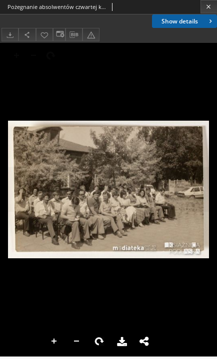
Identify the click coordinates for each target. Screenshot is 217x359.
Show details (188, 21)
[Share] (27, 34)
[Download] (10, 34)
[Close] (208, 6)
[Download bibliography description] (74, 35)
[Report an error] (91, 34)
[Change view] (59, 34)
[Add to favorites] (44, 34)
